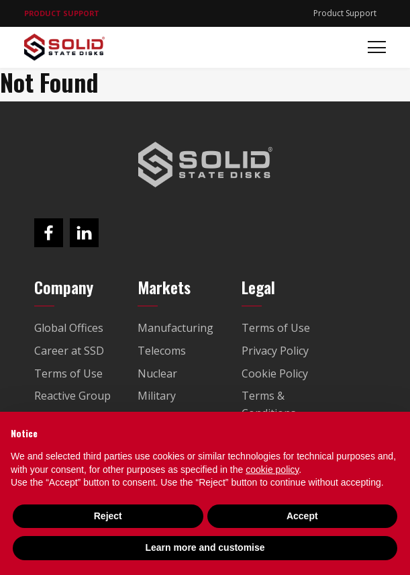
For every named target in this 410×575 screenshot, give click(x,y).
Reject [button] (108, 516)
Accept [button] (302, 516)
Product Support (344, 13)
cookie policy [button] (272, 469)
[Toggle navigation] (373, 47)
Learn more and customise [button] (204, 547)
